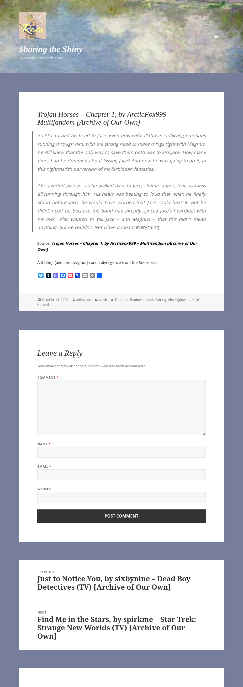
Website (44, 489)
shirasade (83, 299)
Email (44, 466)
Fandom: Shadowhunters (134, 299)
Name (44, 444)
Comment (47, 377)
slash (103, 299)
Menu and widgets (216, 36)
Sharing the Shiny (51, 49)
